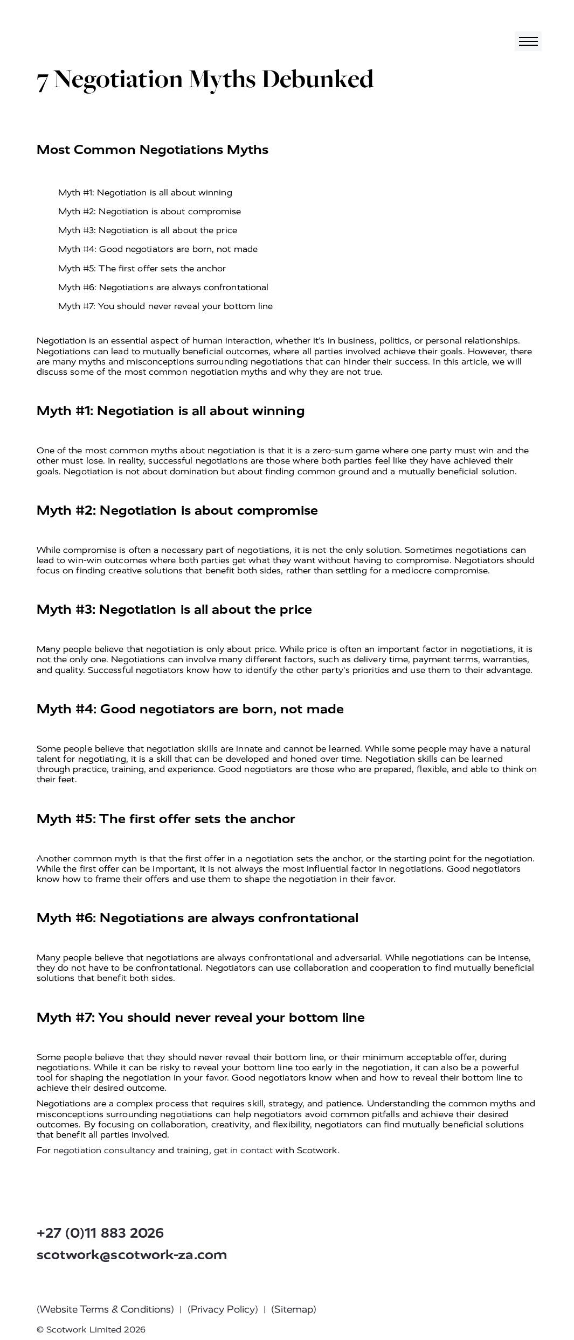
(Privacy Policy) (223, 1309)
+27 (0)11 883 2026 (100, 1233)
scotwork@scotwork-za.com (132, 1254)
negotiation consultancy (104, 1150)
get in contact (243, 1150)
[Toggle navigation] (528, 41)
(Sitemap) (293, 1309)
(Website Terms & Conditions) (106, 1309)
